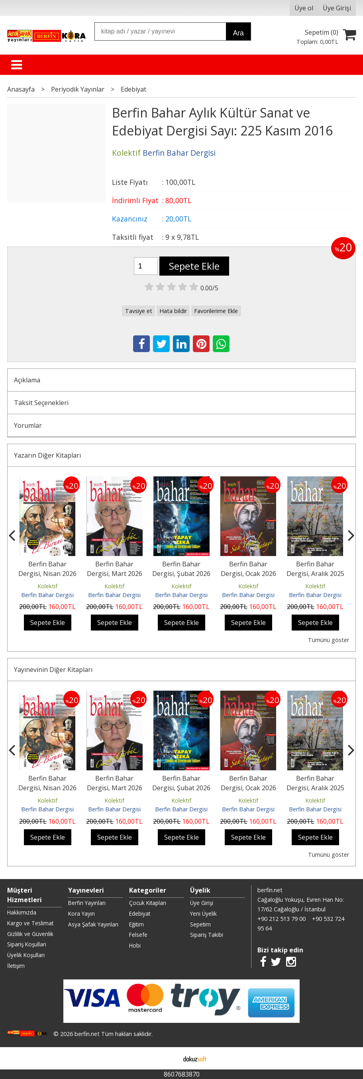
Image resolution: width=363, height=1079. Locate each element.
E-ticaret (168, 1058)
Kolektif (47, 586)
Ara (238, 33)
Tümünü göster (328, 640)
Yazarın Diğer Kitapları (47, 455)
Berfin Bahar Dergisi (47, 595)
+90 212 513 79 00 (281, 918)
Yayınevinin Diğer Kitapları (53, 669)
